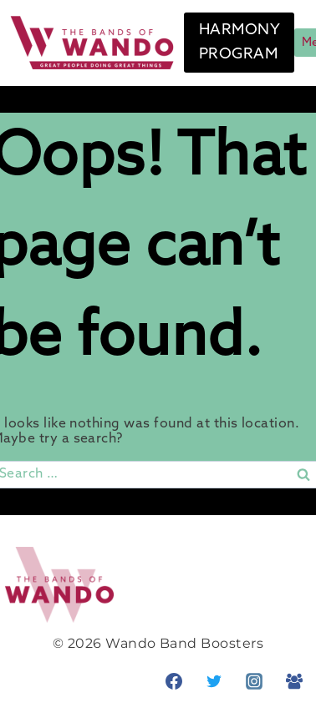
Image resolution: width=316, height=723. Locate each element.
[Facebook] (174, 681)
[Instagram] (254, 681)
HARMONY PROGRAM (239, 42)
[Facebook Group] (294, 681)
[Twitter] (214, 681)
